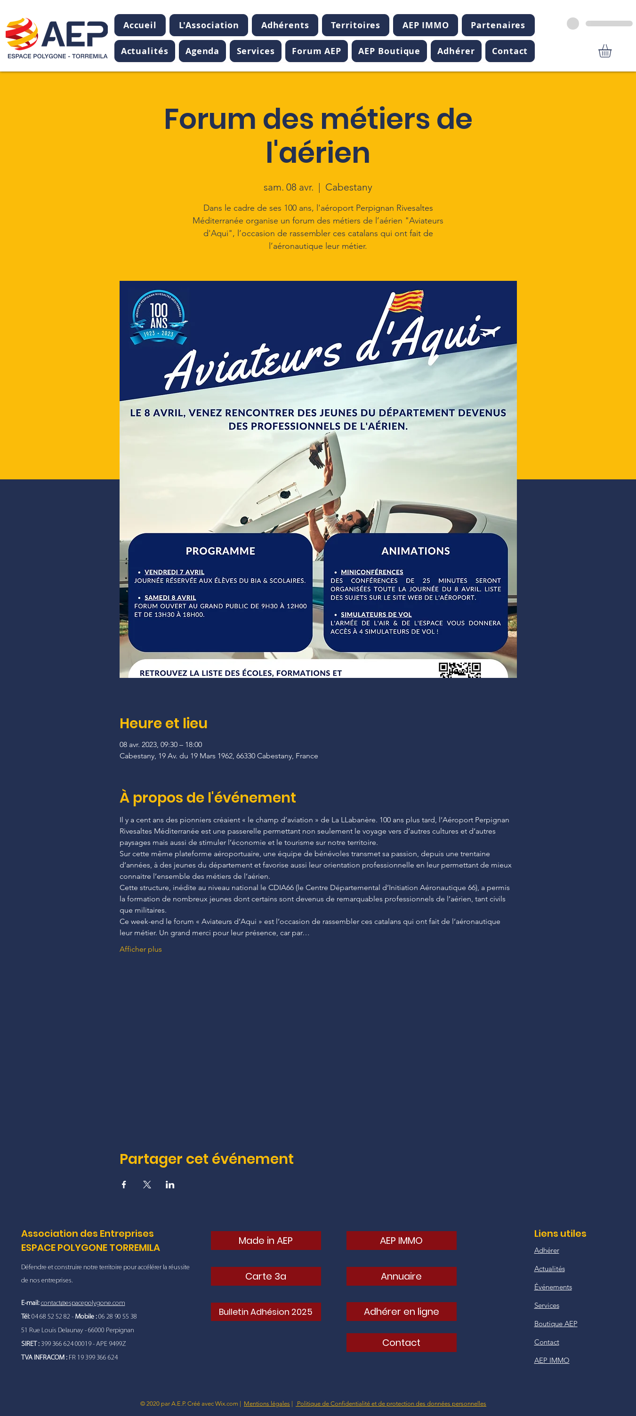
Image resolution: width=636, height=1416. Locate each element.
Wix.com (226, 1403)
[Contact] (401, 1342)
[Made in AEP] (266, 1240)
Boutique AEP (556, 1323)
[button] (208, 25)
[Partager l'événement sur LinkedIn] (170, 1184)
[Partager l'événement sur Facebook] (124, 1184)
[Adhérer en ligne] (401, 1311)
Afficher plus (141, 949)
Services (546, 1305)
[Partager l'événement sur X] (147, 1184)
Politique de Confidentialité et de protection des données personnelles (391, 1403)
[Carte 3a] (266, 1276)
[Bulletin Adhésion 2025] (266, 1312)
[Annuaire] (401, 1276)
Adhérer (546, 1250)
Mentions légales (267, 1403)
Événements (553, 1286)
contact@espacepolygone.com (83, 1303)
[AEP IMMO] (401, 1240)
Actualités (549, 1268)
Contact (546, 1341)
